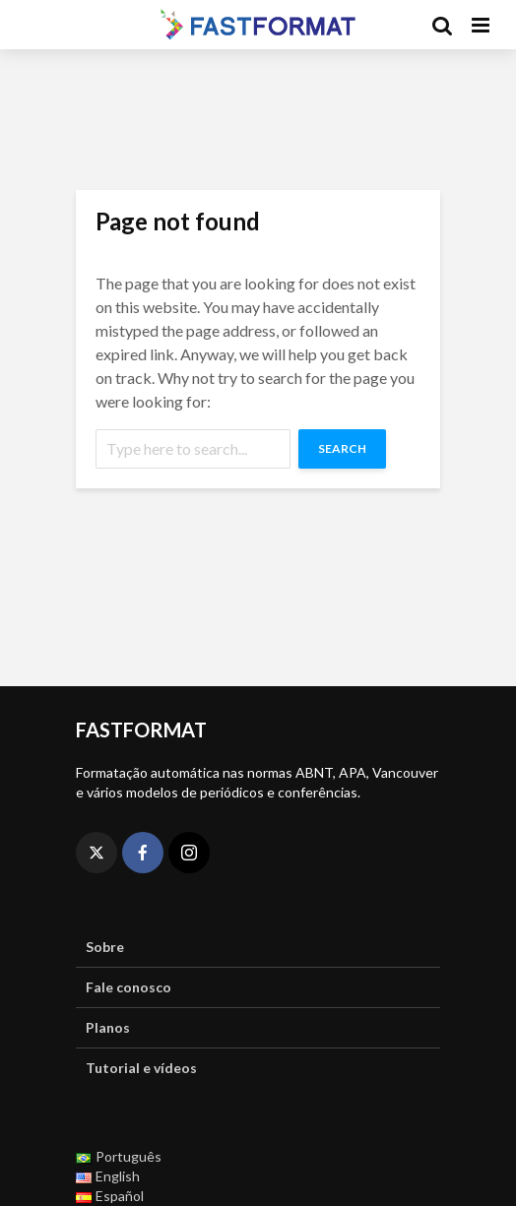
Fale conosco (128, 987)
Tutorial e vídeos (141, 1067)
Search (342, 448)
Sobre (105, 946)
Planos (108, 1027)
